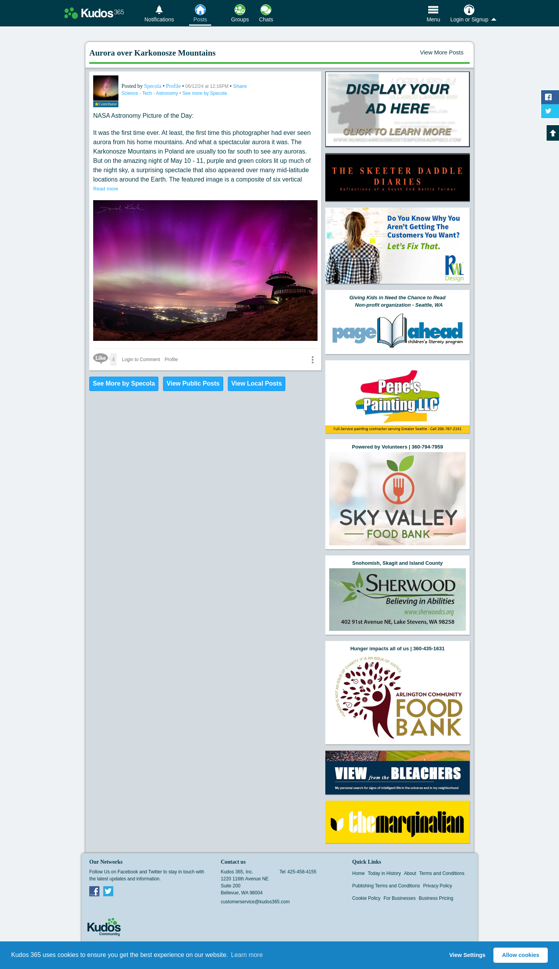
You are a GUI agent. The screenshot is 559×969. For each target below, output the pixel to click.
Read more (105, 189)
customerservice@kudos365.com (255, 901)
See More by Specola (124, 383)
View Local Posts (256, 383)
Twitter (108, 891)
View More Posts (442, 52)
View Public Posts (193, 383)
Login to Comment (141, 359)
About (410, 873)
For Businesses (400, 898)
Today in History (384, 873)
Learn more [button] (247, 955)
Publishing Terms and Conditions (386, 886)
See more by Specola (204, 93)
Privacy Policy (437, 886)
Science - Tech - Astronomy (150, 93)
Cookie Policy (366, 898)
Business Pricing (436, 898)
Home (358, 873)
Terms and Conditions (441, 873)
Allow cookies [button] (520, 955)
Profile (173, 86)
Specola (153, 86)
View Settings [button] (467, 955)
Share (240, 86)
